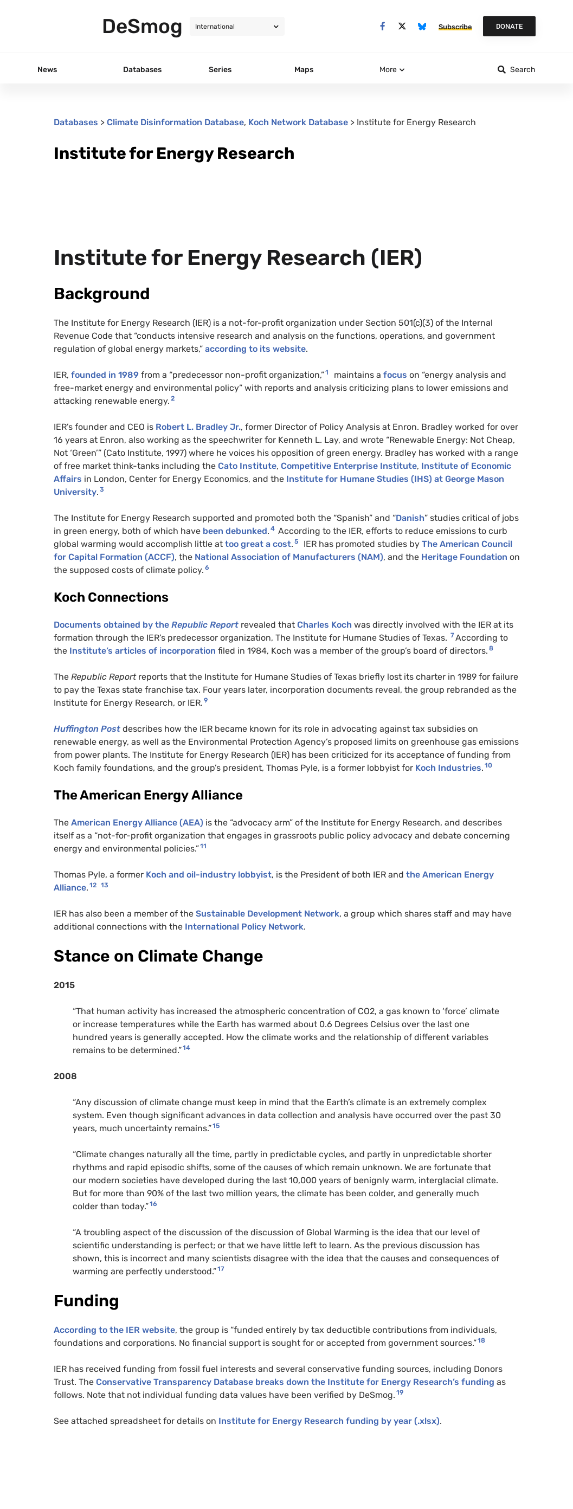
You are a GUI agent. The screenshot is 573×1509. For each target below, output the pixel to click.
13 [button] (104, 885)
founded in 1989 (105, 375)
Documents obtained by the (146, 625)
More (388, 69)
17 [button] (220, 1269)
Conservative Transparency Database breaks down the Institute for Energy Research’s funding (296, 1382)
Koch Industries (448, 768)
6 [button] (207, 567)
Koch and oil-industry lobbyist (209, 874)
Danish (410, 518)
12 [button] (92, 885)
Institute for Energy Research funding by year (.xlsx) (329, 1421)
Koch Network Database (298, 122)
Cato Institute (247, 466)
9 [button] (206, 700)
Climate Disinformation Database (175, 122)
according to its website (255, 349)
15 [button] (216, 1126)
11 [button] (203, 846)
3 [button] (102, 489)
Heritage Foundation (464, 557)
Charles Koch (324, 625)
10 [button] (488, 765)
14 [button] (186, 1048)
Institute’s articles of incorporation (142, 651)
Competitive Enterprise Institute (349, 466)
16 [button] (153, 1204)
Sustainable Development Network (267, 913)
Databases (76, 122)
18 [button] (481, 1340)
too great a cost (258, 544)
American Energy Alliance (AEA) (137, 822)
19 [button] (399, 1392)
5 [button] (296, 541)
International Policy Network (244, 926)
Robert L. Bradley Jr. (198, 427)
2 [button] (173, 398)
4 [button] (273, 528)
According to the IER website (114, 1330)
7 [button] (452, 635)
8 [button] (491, 648)
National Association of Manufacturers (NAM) (289, 557)
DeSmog (142, 26)
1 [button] (327, 372)
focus (396, 375)
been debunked (235, 531)
